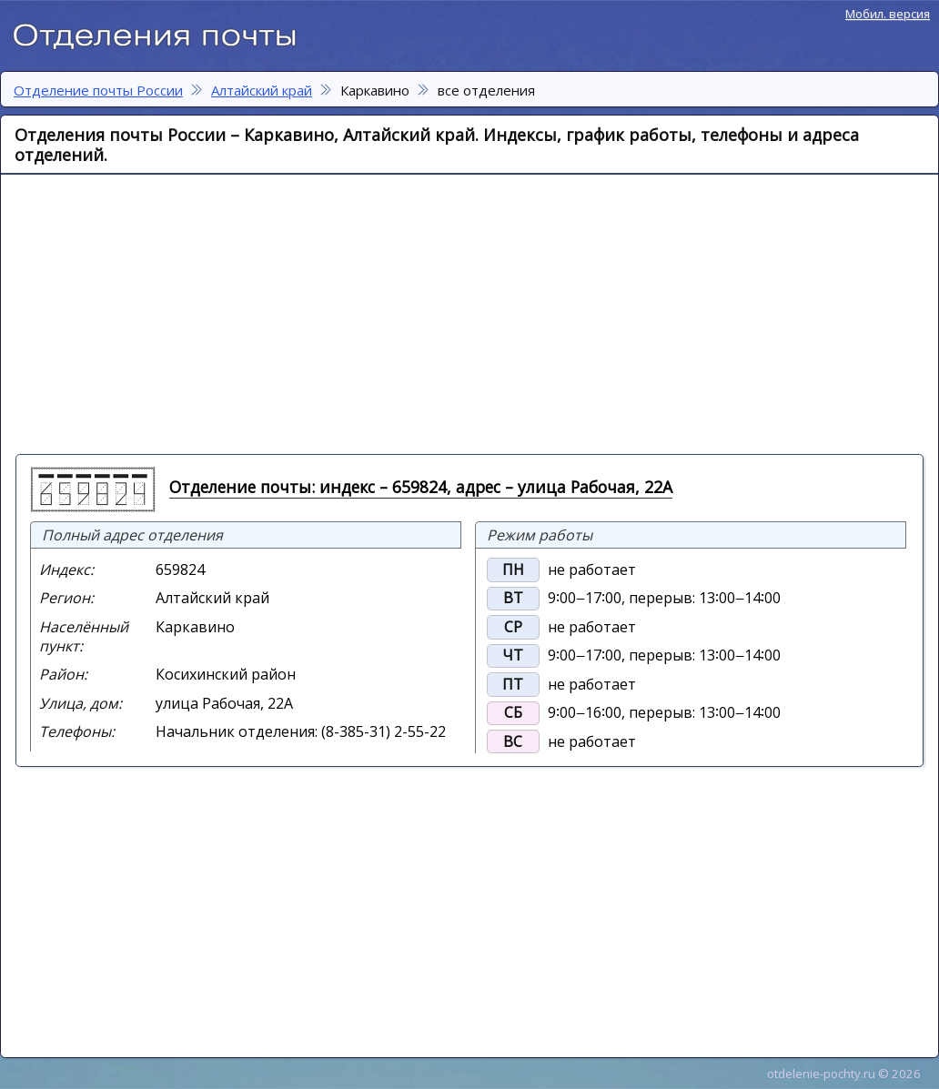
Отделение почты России (164, 33)
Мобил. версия (887, 13)
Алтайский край (261, 90)
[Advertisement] (351, 313)
